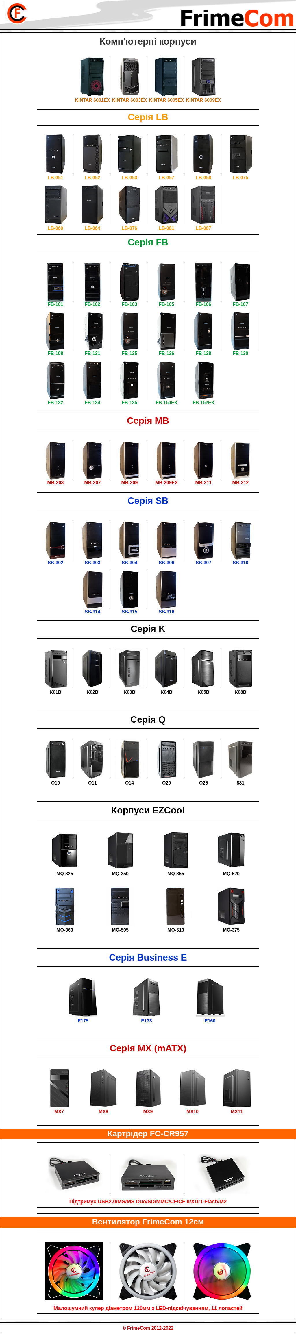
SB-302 (55, 562)
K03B (130, 692)
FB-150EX (166, 402)
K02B (93, 692)
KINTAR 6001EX (92, 100)
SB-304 (129, 562)
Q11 (92, 782)
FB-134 (92, 402)
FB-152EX (203, 402)
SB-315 (129, 611)
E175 (83, 1020)
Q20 (166, 782)
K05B (204, 692)
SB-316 (166, 611)
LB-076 (129, 228)
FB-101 (55, 304)
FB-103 (129, 304)
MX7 (59, 1111)
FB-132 (55, 402)
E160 (210, 1020)
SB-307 (203, 562)
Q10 (55, 782)
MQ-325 (64, 873)
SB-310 (240, 562)
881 (241, 782)
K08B (241, 692)
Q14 (129, 782)
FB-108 (55, 353)
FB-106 (203, 304)
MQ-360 (64, 930)
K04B (167, 692)
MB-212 (240, 482)
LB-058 (203, 177)
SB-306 (166, 562)
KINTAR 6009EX (203, 100)
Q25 (203, 782)
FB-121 (92, 353)
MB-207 (92, 482)
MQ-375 (231, 930)
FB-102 (92, 304)
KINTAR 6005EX (166, 100)
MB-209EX (166, 482)
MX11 (237, 1111)
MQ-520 (231, 873)
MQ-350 (120, 873)
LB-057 (166, 177)
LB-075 (240, 177)
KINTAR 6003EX (129, 100)
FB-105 (166, 304)
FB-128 (203, 353)
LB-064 (92, 228)
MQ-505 (120, 930)
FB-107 (240, 304)
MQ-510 (175, 930)
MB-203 (55, 482)
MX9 (148, 1111)
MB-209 (129, 482)
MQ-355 (175, 873)
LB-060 (55, 228)
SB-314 (92, 611)
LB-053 (129, 177)
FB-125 (129, 353)
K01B (56, 692)
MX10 (192, 1111)
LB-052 (92, 177)
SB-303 (92, 562)
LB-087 (203, 228)
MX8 (103, 1111)
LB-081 (166, 228)
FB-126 (166, 353)
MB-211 (203, 482)
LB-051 (55, 177)
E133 (146, 1020)
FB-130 (240, 353)
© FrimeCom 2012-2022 (148, 1328)
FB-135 (129, 402)
